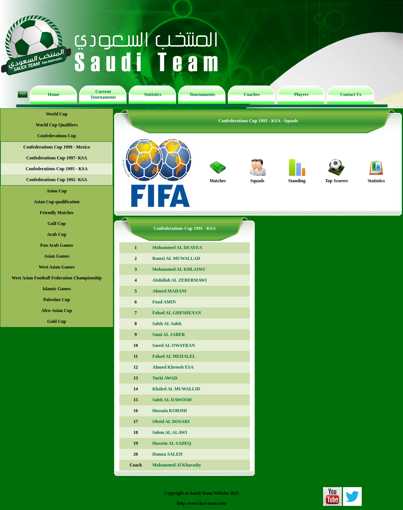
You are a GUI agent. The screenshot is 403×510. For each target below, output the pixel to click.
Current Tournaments (103, 94)
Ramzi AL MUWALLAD (176, 258)
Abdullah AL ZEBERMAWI (179, 280)
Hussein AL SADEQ (171, 443)
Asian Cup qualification (57, 201)
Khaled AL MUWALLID (176, 389)
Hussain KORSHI (169, 410)
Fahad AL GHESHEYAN (176, 312)
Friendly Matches (57, 212)
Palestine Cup (56, 299)
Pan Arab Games (56, 245)
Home (54, 94)
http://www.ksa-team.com (201, 503)
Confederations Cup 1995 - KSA (56, 168)
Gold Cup (56, 321)
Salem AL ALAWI (169, 432)
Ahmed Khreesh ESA (173, 367)
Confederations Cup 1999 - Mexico (56, 147)
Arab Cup (56, 234)
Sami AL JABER (168, 334)
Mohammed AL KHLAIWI (178, 269)
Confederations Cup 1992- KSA (56, 179)
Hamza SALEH (167, 454)
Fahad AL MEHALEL (173, 356)
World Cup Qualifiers (57, 125)
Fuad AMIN (164, 301)
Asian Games (56, 256)
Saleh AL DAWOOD (172, 399)
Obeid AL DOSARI (170, 421)
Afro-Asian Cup (56, 310)
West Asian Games (56, 267)
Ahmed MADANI (169, 291)
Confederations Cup (56, 135)
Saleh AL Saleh (166, 323)
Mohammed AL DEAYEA (177, 247)
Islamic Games (56, 288)
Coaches (252, 94)
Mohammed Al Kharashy (176, 465)
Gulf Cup (57, 223)
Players (301, 94)
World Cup (57, 114)
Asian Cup (57, 191)
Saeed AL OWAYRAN (173, 345)
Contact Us (350, 94)
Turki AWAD (164, 378)
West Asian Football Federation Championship (57, 277)
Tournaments (202, 94)
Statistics (152, 94)
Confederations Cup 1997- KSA (56, 157)
